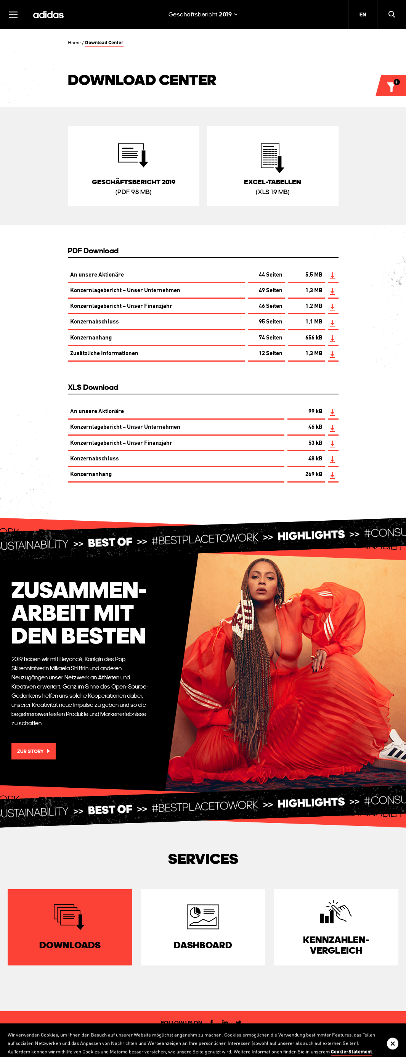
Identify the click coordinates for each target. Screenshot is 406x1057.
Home (74, 42)
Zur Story (30, 751)
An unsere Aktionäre (97, 275)
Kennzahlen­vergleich (336, 945)
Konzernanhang (91, 338)
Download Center (104, 42)
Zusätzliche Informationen (104, 354)
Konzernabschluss (94, 322)
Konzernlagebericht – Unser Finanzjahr (121, 307)
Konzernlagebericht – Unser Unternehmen (125, 291)
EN (362, 14)
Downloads (70, 945)
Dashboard (203, 945)
